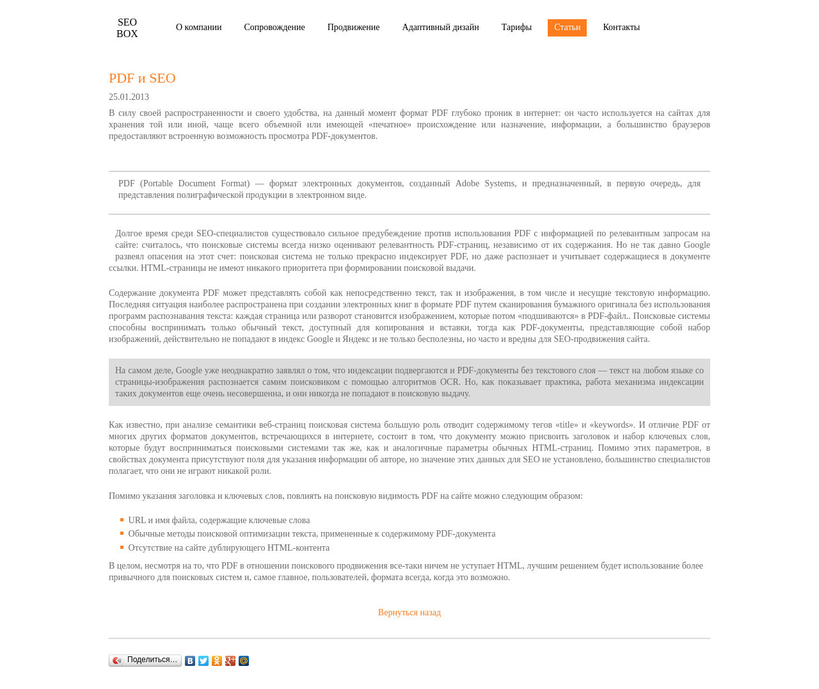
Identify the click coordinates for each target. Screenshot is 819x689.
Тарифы (517, 27)
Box (127, 28)
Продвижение (354, 27)
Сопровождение (274, 27)
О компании (198, 27)
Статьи (567, 27)
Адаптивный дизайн (440, 27)
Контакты (621, 27)
